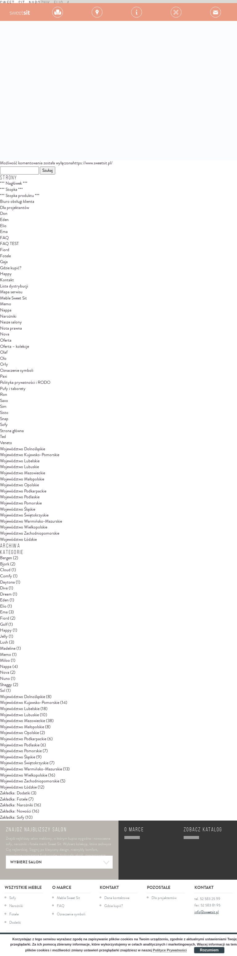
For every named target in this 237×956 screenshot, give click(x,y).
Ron (3, 395)
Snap (4, 419)
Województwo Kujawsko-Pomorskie (29, 455)
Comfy (6, 576)
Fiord (4, 250)
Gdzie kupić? (10, 268)
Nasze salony (11, 322)
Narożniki (8, 316)
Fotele (5, 256)
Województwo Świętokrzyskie (24, 515)
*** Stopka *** (11, 190)
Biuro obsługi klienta (17, 202)
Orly (4, 364)
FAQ (4, 238)
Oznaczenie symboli (16, 371)
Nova (4, 334)
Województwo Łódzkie (18, 539)
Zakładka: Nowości (15, 811)
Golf (3, 624)
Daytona (7, 582)
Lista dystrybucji (14, 286)
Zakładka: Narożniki (16, 805)
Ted (3, 437)
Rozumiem (209, 950)
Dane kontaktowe (116, 898)
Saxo (4, 401)
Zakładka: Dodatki (15, 793)
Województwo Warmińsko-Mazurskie (31, 521)
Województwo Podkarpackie (23, 491)
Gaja (4, 262)
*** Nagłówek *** (13, 183)
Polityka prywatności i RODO (25, 383)
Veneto (6, 443)
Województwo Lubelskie (20, 461)
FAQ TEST (9, 244)
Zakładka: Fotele (13, 799)
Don (3, 214)
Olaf (3, 352)
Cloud (5, 570)
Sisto (4, 413)
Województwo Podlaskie (20, 497)
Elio (3, 226)
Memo (5, 304)
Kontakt (7, 280)
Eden (4, 220)
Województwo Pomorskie (21, 503)
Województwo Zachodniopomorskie (29, 533)
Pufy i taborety (13, 389)
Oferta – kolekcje (14, 346)
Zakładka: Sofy (12, 817)
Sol (2, 691)
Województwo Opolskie (19, 485)
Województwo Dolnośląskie (22, 449)
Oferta (5, 340)
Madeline (7, 648)
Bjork (4, 564)
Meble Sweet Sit (13, 298)
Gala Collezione (20, 12)
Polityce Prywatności (170, 950)
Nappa (5, 310)
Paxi (3, 376)
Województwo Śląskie (17, 509)
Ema (4, 232)
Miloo (5, 660)
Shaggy (6, 685)
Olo (3, 358)
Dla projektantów (14, 208)
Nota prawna (11, 328)
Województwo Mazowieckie (22, 473)
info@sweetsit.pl (206, 912)
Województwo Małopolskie (22, 479)
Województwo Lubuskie (19, 467)
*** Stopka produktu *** (20, 196)
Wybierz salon (60, 862)
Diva (4, 588)
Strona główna (12, 431)
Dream (6, 594)
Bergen (6, 558)
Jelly (4, 636)
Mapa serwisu (11, 292)
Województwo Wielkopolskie (23, 527)
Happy (6, 274)
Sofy (4, 425)
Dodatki (15, 922)
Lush (4, 642)
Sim (3, 407)
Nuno (5, 679)
